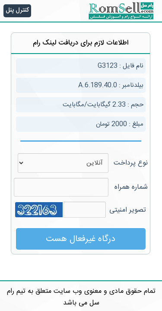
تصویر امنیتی (127, 210)
